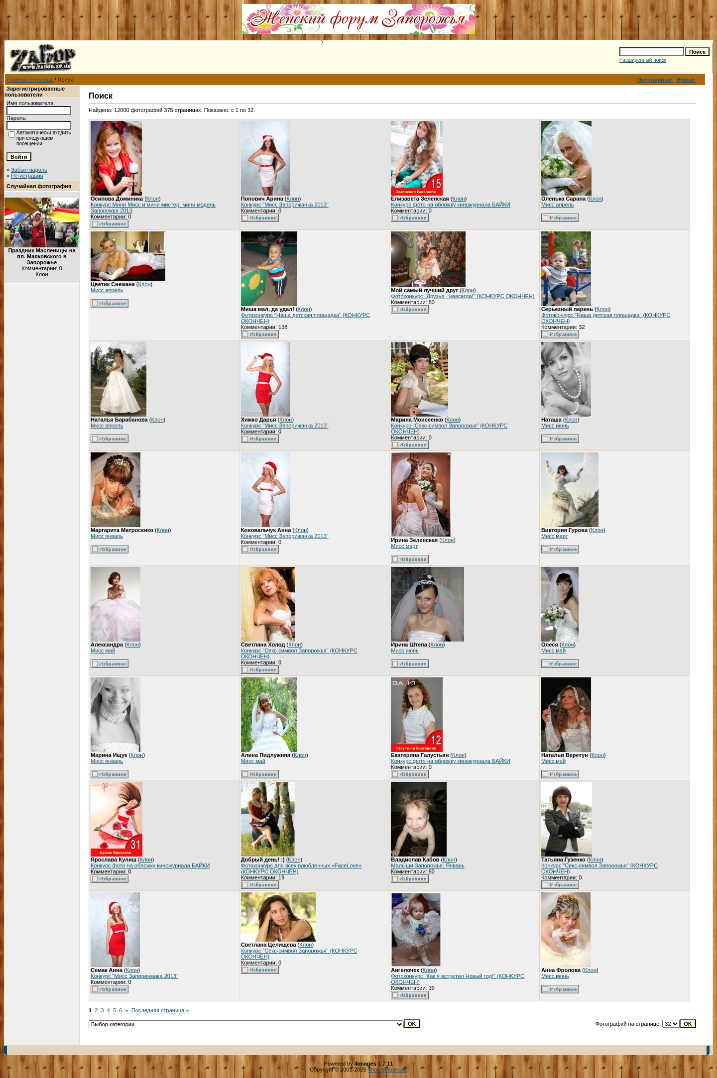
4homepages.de (387, 1070)
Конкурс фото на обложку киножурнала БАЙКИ (450, 205)
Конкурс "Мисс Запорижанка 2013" (285, 205)
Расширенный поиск (642, 60)
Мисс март (404, 546)
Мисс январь (107, 536)
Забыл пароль (29, 170)
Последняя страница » (160, 1010)
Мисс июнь (555, 426)
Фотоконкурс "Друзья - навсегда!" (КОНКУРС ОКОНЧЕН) (462, 296)
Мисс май (103, 650)
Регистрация (27, 176)
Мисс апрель (557, 205)
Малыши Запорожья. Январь (428, 865)
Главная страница (30, 80)
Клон (152, 199)
